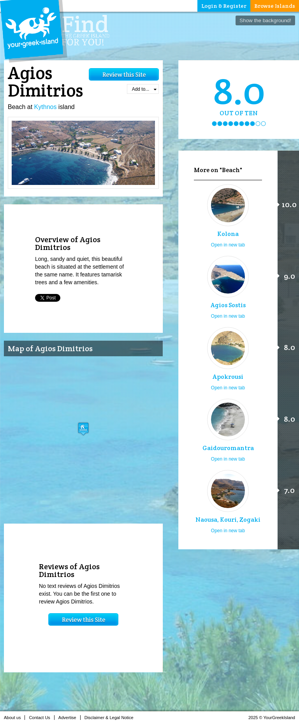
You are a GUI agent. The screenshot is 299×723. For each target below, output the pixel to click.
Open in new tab (228, 245)
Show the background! (265, 20)
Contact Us (41, 717)
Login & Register (223, 5)
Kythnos (45, 107)
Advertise (69, 717)
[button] (83, 429)
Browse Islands (274, 5)
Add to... (144, 89)
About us (14, 717)
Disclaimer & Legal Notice (111, 717)
